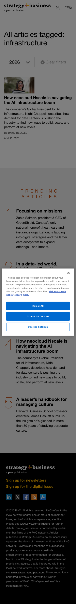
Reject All (38, 305)
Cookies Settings (38, 326)
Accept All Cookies (38, 316)
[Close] (68, 272)
